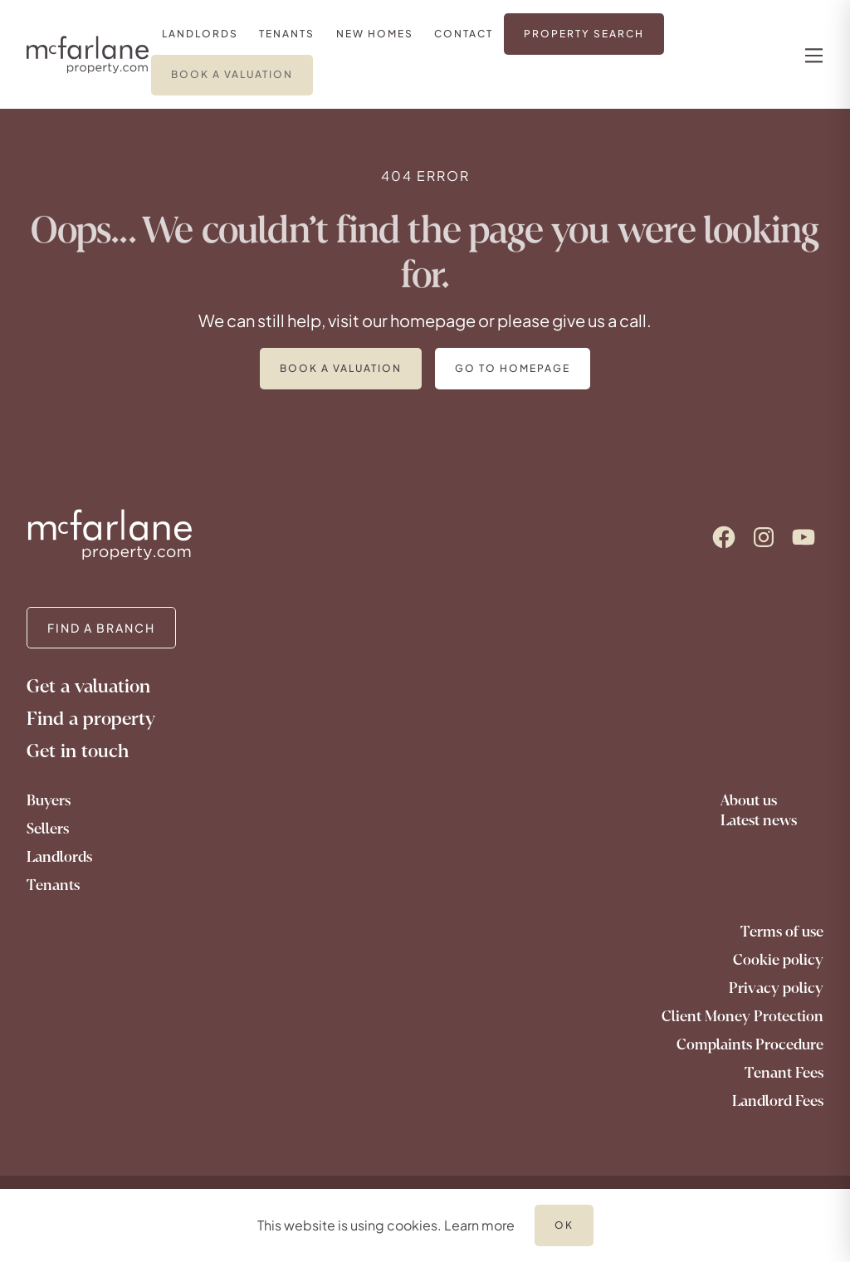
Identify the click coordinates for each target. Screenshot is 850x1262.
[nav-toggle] (811, 54)
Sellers (48, 828)
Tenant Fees (784, 1073)
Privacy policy (776, 988)
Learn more (479, 1225)
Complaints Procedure (750, 1044)
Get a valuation (88, 686)
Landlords (59, 857)
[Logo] (88, 55)
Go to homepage (512, 368)
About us (749, 800)
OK (564, 1225)
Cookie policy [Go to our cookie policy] (778, 960)
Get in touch (78, 751)
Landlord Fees (777, 1101)
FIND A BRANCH (101, 627)
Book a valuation (341, 368)
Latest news (759, 820)
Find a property (91, 718)
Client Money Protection (742, 1016)
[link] (200, 33)
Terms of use (781, 931)
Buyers (49, 800)
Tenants (53, 885)
